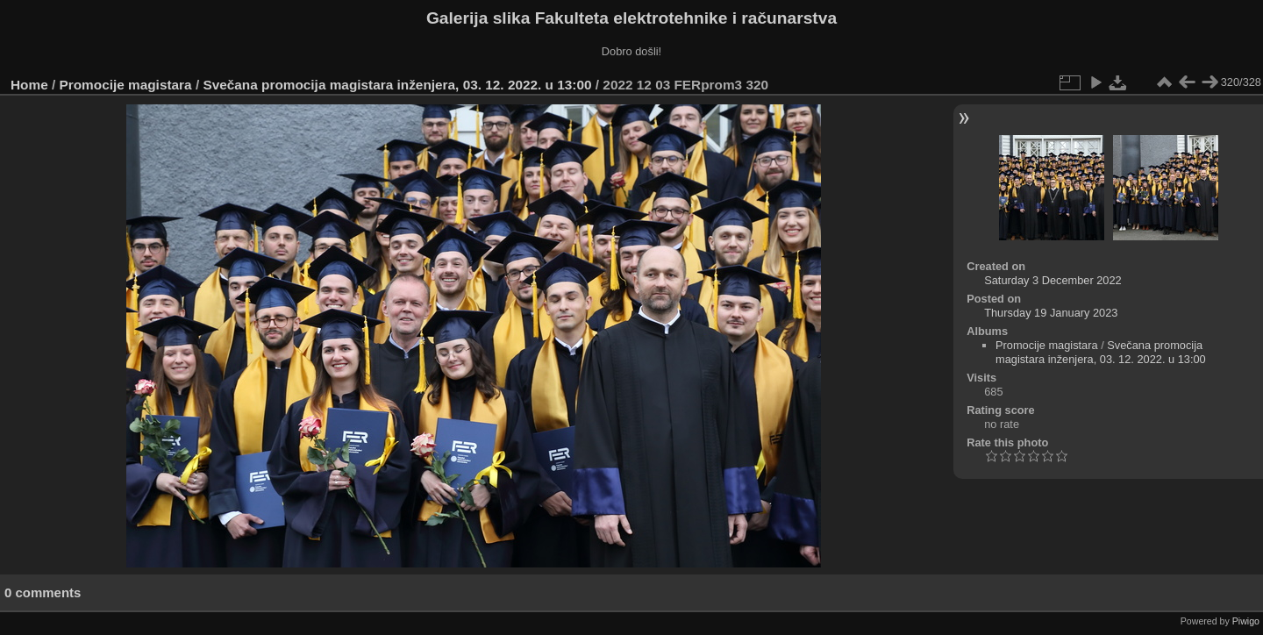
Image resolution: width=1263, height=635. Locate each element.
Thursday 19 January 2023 (1050, 312)
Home (29, 84)
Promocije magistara (126, 84)
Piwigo (1245, 621)
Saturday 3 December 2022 (1053, 280)
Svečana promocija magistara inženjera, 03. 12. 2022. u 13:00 (397, 84)
